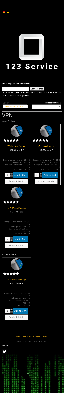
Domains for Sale (28, 337)
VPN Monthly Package (17, 146)
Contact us (45, 337)
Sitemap (17, 337)
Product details (16, 181)
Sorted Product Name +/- (14, 106)
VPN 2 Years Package (17, 208)
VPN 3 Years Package (17, 280)
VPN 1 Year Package (46, 146)
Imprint (37, 337)
